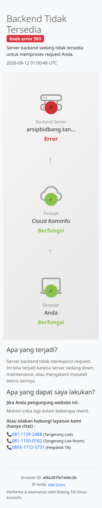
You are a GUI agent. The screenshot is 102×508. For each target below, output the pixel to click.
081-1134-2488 (27, 434)
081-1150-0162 (27, 441)
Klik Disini (56, 484)
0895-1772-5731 (28, 447)
